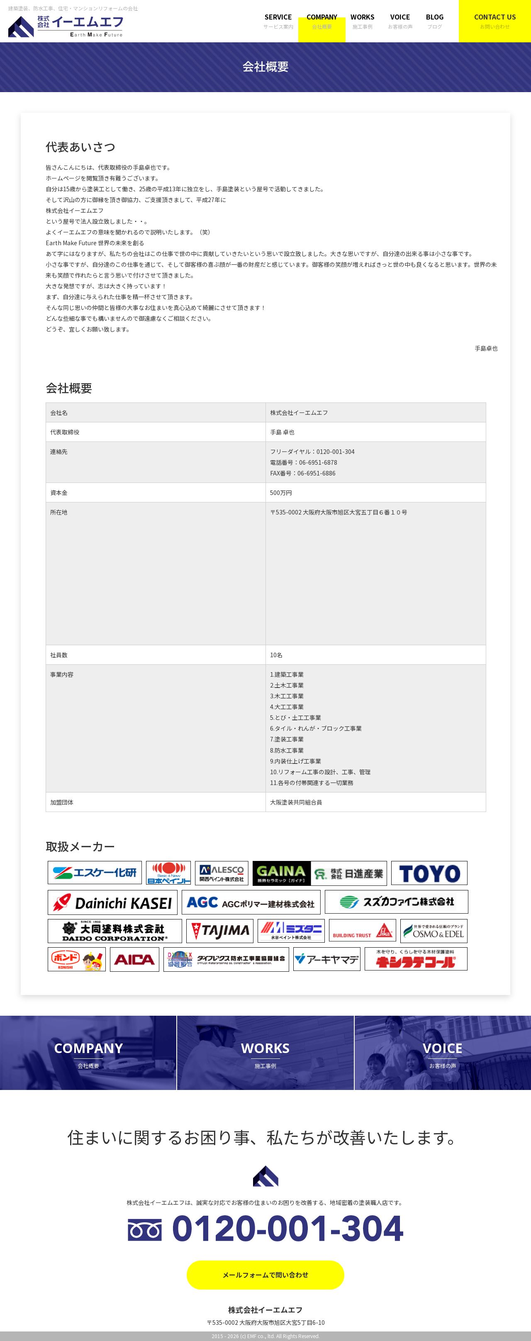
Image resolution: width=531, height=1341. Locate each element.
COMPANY (322, 21)
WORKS (363, 21)
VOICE (400, 21)
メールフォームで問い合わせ (265, 1275)
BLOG (434, 21)
